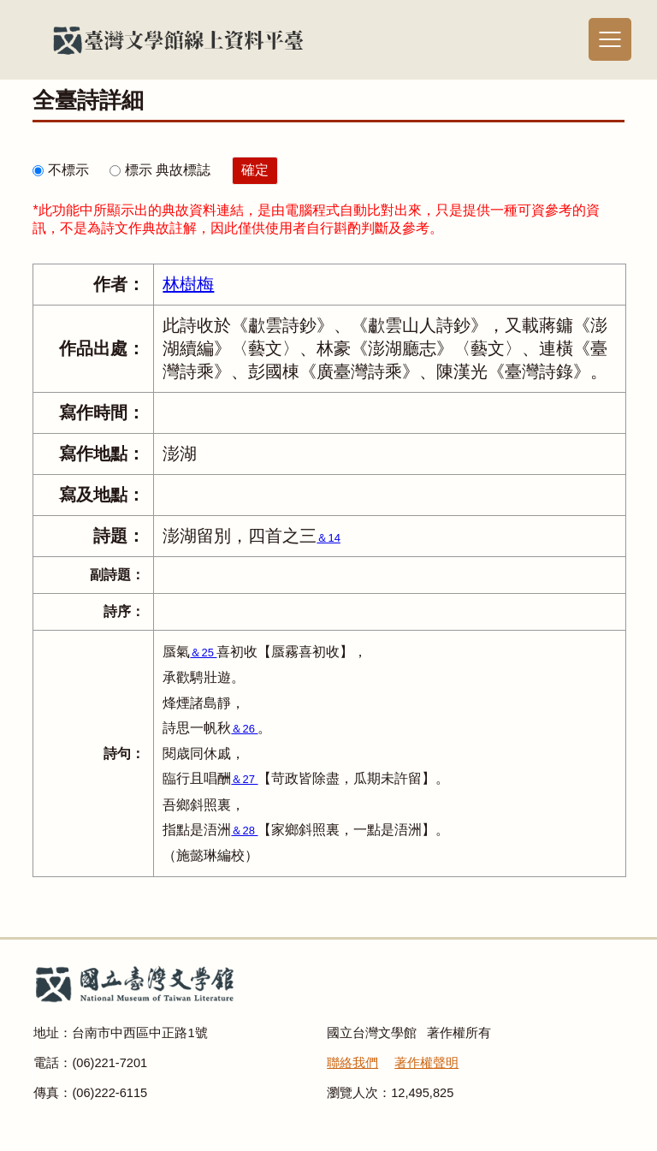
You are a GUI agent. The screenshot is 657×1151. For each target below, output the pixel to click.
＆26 (244, 728)
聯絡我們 (352, 1063)
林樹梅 (188, 284)
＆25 (203, 652)
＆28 (244, 830)
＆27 (244, 779)
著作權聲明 (426, 1063)
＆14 (328, 537)
